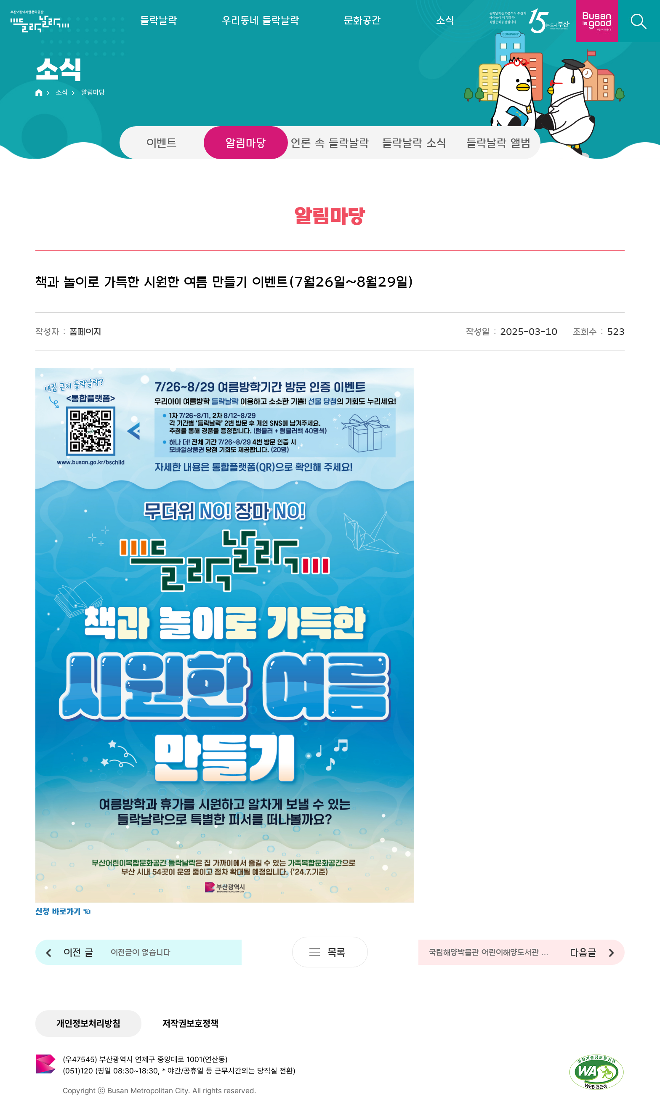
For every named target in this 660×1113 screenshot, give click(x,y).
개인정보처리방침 (88, 1023)
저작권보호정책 (190, 1023)
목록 (336, 952)
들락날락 (158, 20)
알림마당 (246, 142)
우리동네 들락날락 (260, 20)
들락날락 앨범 (498, 142)
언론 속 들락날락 (330, 142)
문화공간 (362, 20)
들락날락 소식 (414, 142)
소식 (445, 20)
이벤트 (161, 142)
